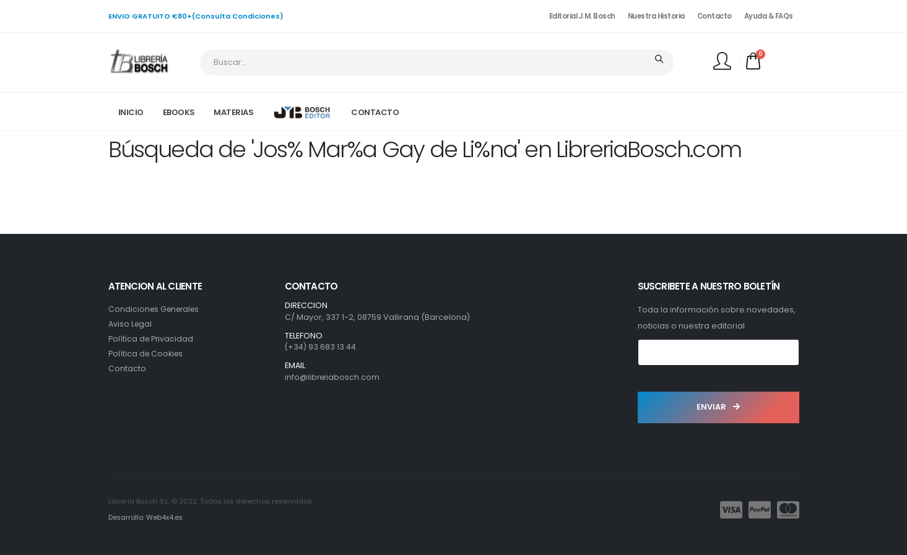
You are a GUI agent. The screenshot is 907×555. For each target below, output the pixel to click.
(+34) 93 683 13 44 (321, 347)
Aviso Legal (130, 324)
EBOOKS (179, 112)
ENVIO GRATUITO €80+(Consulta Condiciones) (196, 16)
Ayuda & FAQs (768, 16)
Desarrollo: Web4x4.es (146, 517)
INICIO (131, 112)
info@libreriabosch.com (333, 377)
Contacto (714, 16)
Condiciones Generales (156, 309)
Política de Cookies (146, 353)
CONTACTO (375, 112)
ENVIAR (718, 407)
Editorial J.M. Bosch (582, 16)
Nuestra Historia (656, 16)
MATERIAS (233, 112)
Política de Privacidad (151, 338)
